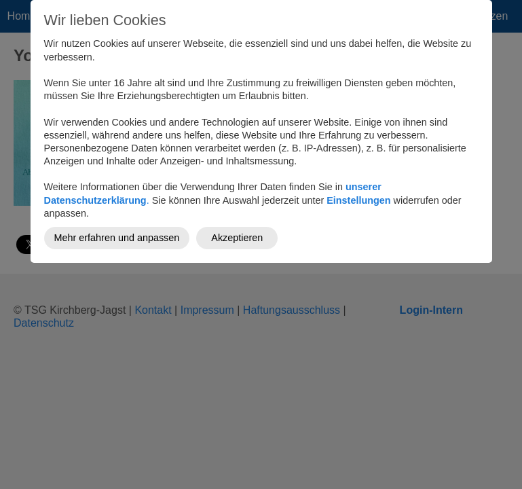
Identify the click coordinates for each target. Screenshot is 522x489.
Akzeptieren (237, 237)
